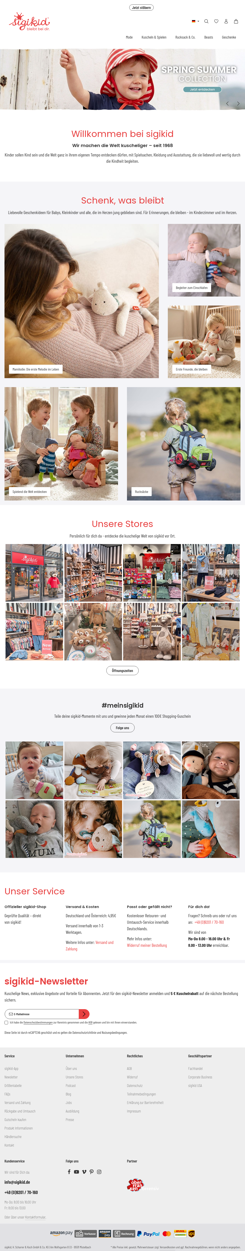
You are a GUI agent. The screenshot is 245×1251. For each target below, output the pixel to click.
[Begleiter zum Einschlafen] (204, 260)
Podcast (71, 1085)
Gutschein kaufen (15, 1119)
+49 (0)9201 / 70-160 (209, 922)
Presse (70, 1119)
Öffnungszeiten (122, 670)
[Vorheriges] (227, 103)
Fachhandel (195, 1068)
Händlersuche (13, 1136)
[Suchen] (206, 21)
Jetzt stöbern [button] (141, 7)
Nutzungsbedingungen (114, 1032)
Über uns (71, 1068)
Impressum (134, 1111)
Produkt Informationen (18, 1128)
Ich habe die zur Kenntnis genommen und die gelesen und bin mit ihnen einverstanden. (73, 1022)
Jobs (69, 1102)
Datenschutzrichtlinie (84, 1032)
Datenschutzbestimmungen (38, 1022)
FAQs (7, 1094)
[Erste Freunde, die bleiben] (204, 342)
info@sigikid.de (17, 1182)
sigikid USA (195, 1085)
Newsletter (11, 1077)
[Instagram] (99, 1173)
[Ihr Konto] (226, 21)
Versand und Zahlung (17, 1102)
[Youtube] (77, 1173)
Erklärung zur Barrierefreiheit (145, 1102)
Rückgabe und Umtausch (19, 1111)
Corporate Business (200, 1077)
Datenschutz (134, 1085)
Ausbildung (72, 1111)
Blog (68, 1094)
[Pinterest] (92, 1173)
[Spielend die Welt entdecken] (61, 444)
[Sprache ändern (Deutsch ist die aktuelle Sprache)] (195, 21)
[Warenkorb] (236, 21)
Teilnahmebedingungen (141, 1094)
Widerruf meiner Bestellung (147, 945)
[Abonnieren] (84, 1014)
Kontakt (9, 1145)
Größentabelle (13, 1085)
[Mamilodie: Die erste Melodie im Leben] (81, 301)
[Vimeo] (84, 1173)
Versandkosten (167, 1247)
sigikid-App (11, 1068)
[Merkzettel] (216, 21)
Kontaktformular (35, 1217)
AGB (90, 1022)
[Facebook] (69, 1173)
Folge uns (122, 727)
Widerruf (132, 1077)
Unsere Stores (74, 1077)
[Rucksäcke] (184, 444)
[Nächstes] (238, 103)
